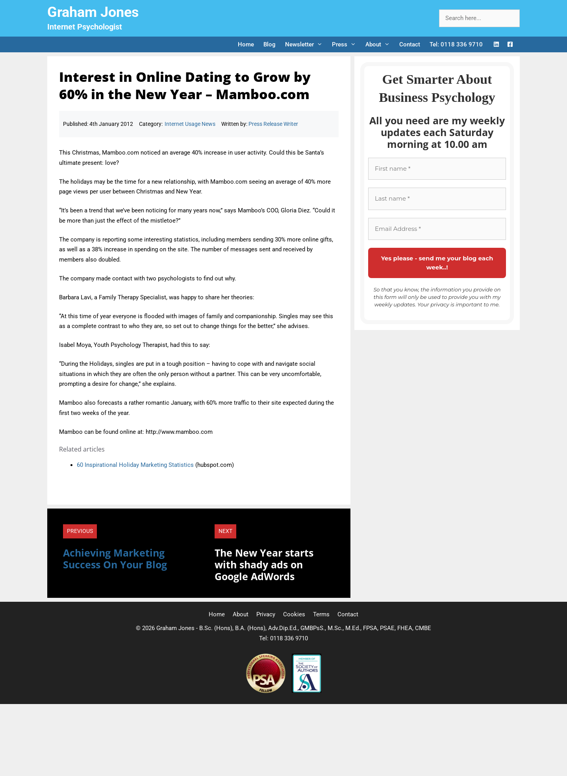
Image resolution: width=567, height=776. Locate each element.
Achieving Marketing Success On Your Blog (115, 558)
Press (346, 44)
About (380, 44)
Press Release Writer (273, 124)
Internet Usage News (190, 124)
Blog (269, 44)
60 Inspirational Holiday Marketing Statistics (135, 464)
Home (246, 44)
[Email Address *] (437, 229)
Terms (321, 614)
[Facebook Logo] (510, 45)
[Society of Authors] (306, 691)
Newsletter (306, 44)
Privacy (265, 614)
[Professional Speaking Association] (266, 691)
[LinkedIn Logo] (496, 45)
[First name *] (437, 169)
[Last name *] (437, 199)
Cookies (294, 614)
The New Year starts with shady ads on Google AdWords (264, 564)
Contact (409, 44)
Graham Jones (93, 12)
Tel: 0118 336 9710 (456, 44)
